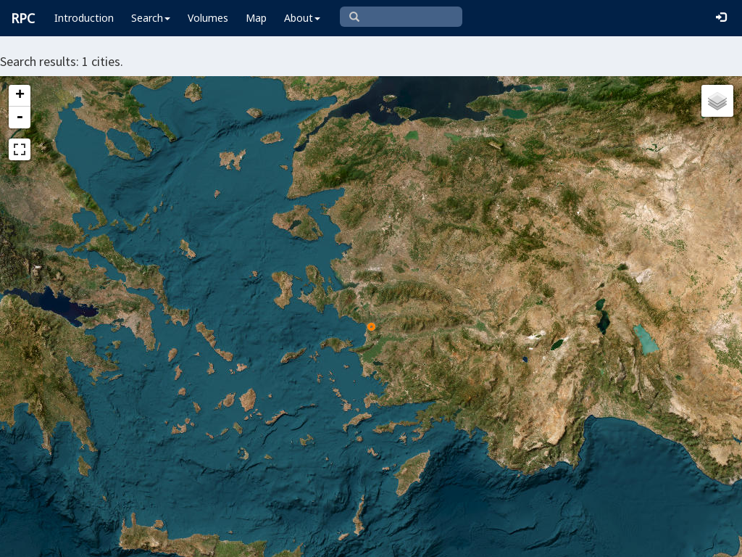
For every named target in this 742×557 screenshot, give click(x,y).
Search (150, 18)
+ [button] (20, 96)
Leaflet (221, 539)
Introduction (84, 18)
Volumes (208, 18)
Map (256, 18)
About (302, 18)
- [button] (19, 117)
